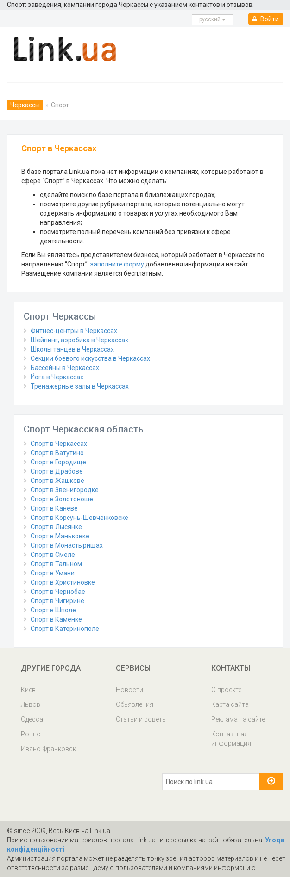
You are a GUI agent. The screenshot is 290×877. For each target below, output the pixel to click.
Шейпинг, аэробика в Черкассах (79, 340)
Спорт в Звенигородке (65, 490)
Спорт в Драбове (57, 471)
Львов (30, 704)
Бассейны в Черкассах (65, 367)
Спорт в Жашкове (57, 480)
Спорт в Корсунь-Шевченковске (79, 517)
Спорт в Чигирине (57, 601)
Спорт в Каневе (54, 508)
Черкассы (25, 105)
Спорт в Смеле (53, 554)
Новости (129, 689)
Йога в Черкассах (57, 377)
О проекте (226, 689)
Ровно (31, 734)
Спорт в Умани (53, 573)
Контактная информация (231, 738)
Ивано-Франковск (48, 749)
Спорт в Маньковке (60, 536)
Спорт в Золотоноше (62, 499)
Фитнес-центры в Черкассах (74, 330)
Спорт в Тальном (56, 564)
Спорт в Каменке (56, 619)
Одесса (32, 719)
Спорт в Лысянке (56, 527)
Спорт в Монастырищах (67, 545)
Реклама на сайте (238, 719)
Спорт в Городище (58, 462)
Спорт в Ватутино (57, 453)
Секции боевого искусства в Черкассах (90, 358)
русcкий (212, 19)
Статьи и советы (141, 719)
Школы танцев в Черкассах (72, 349)
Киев (28, 689)
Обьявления (134, 704)
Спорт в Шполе (53, 610)
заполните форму (117, 264)
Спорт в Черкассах (59, 443)
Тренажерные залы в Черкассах (80, 386)
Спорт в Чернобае (58, 591)
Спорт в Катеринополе (65, 628)
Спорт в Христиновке (63, 582)
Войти (265, 19)
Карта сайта (230, 704)
